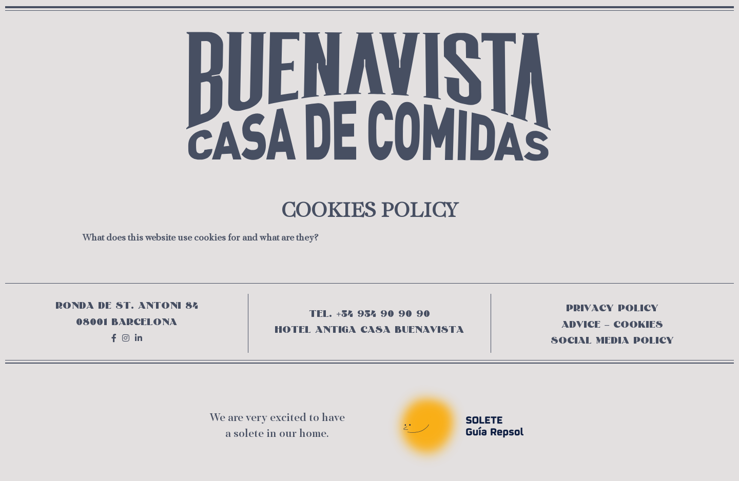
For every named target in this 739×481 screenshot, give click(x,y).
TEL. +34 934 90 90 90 (369, 313)
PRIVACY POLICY (612, 308)
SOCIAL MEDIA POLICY (612, 340)
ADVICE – (587, 324)
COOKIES (638, 324)
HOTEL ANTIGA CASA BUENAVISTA (369, 329)
